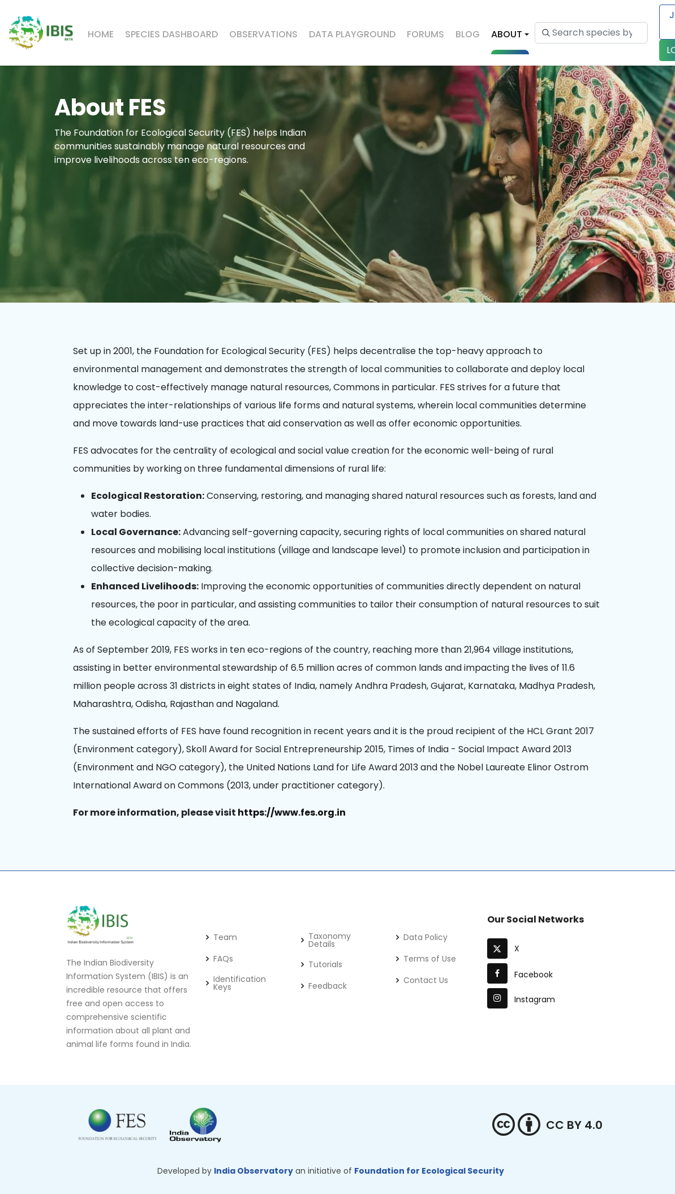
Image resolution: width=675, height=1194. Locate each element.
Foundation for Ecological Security (429, 1170)
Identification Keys (239, 983)
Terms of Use (429, 959)
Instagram (521, 999)
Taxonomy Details (329, 940)
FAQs (223, 959)
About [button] (506, 34)
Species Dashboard (171, 34)
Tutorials (325, 964)
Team (225, 937)
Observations (263, 34)
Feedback (327, 986)
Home (101, 34)
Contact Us (425, 980)
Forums (425, 34)
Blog (467, 34)
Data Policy (425, 937)
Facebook (520, 974)
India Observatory (253, 1170)
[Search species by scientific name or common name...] (591, 33)
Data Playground (352, 34)
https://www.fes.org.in (292, 812)
